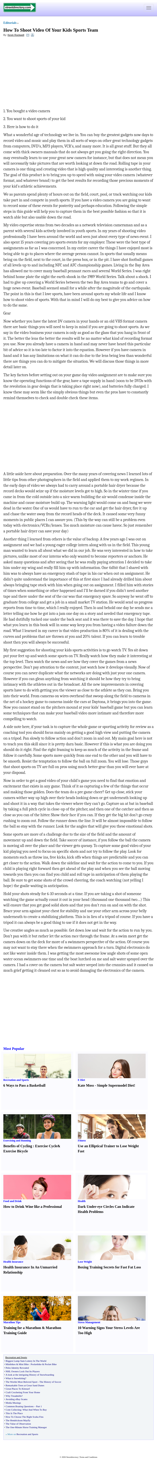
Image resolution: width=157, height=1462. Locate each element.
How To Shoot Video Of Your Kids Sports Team (50, 30)
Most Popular (13, 1049)
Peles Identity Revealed (17, 1367)
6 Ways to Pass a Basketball (24, 1085)
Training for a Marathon (22, 1328)
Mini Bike (24, 1364)
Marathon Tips (12, 1322)
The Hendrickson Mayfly (18, 1420)
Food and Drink (12, 1201)
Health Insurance (13, 1261)
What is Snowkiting (15, 1378)
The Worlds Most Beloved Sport (21, 1381)
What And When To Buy (35, 1409)
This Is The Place (14, 1413)
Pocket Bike (50, 1364)
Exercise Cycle (46, 1146)
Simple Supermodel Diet (115, 1085)
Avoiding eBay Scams (16, 1399)
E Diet (81, 1080)
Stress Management (89, 1322)
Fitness (82, 1140)
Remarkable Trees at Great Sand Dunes (25, 1385)
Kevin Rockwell (16, 35)
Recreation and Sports (16, 1080)
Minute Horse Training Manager (31, 1427)
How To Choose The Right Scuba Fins (24, 1416)
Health (82, 1201)
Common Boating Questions (19, 1406)
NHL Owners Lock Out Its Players (23, 1371)
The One (10, 1427)
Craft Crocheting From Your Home (23, 1392)
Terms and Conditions (88, 1457)
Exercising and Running (17, 1140)
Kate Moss (86, 1085)
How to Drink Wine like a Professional (32, 1206)
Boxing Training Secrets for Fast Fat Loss (109, 1267)
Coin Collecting (13, 1409)
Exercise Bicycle (15, 1151)
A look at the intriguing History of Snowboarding (30, 1374)
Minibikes (11, 1364)
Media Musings (13, 1402)
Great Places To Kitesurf (18, 1388)
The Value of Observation (18, 1423)
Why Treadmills (13, 1396)
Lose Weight (85, 1261)
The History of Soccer (50, 1381)
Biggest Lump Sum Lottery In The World (26, 1361)
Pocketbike (36, 1364)
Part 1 (39, 1406)
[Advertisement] (39, 72)
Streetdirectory (72, 1457)
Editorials (10, 23)
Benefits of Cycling (17, 1146)
